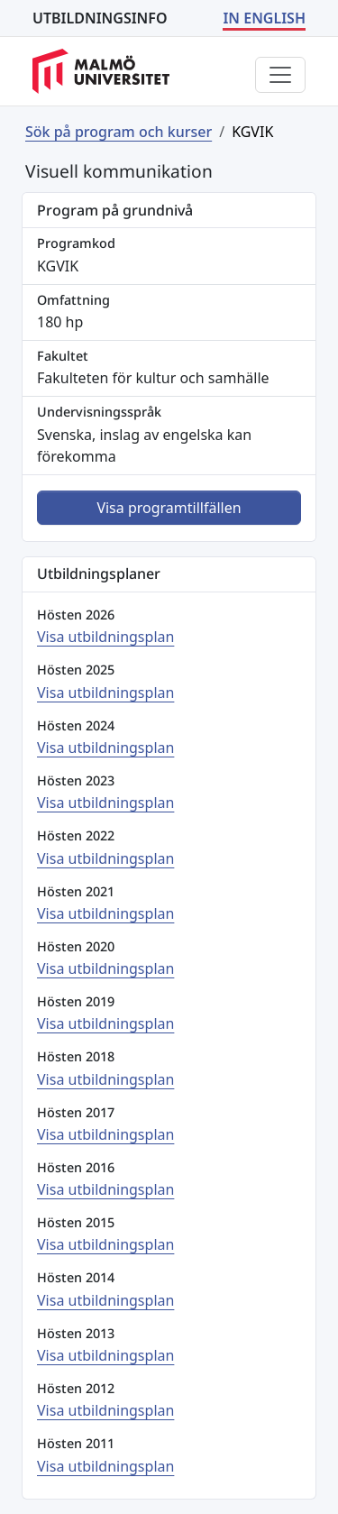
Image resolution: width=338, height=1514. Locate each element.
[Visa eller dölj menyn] (280, 75)
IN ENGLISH (264, 18)
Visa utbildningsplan (105, 637)
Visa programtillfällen (168, 508)
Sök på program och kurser (118, 132)
